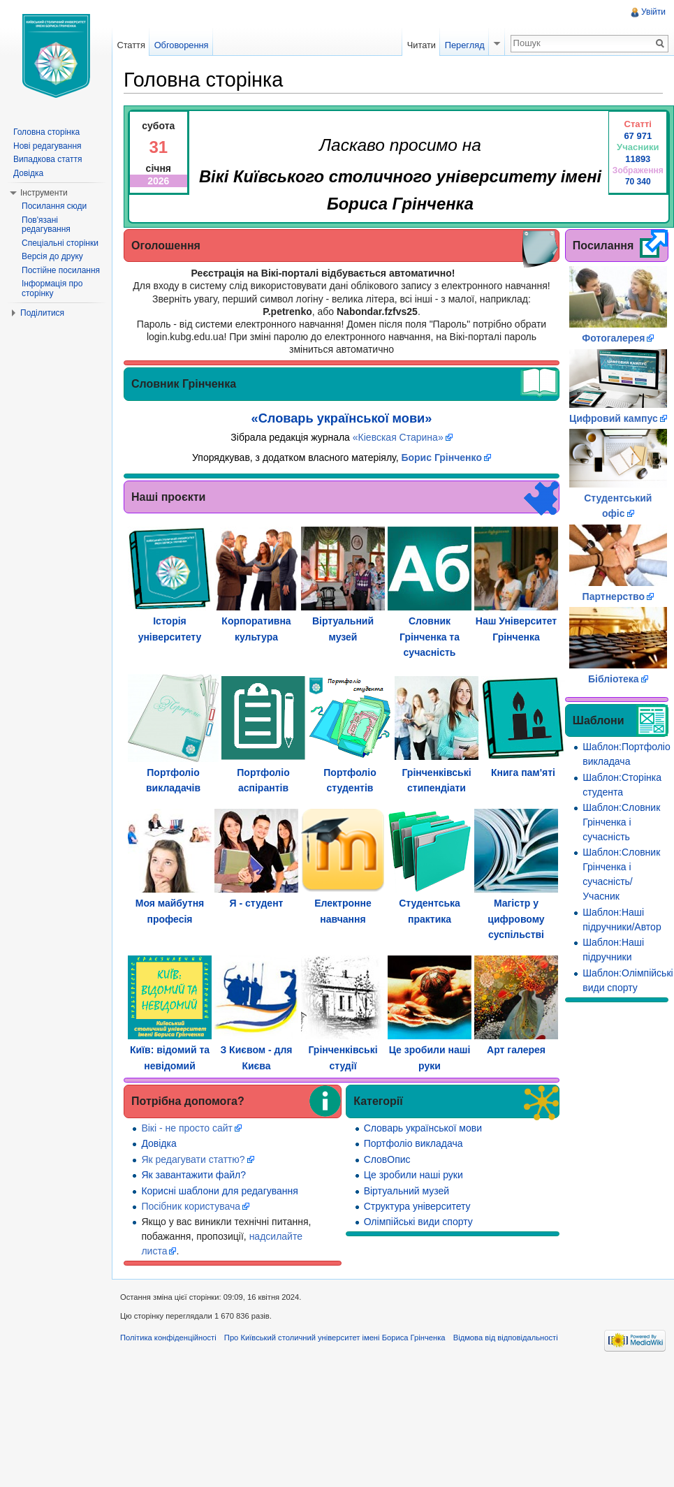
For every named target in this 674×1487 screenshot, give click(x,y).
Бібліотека (613, 678)
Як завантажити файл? (193, 1174)
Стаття (131, 45)
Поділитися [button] (42, 313)
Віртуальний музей (407, 1190)
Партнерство (614, 596)
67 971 (638, 136)
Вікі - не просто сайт (187, 1128)
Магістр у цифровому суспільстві (516, 919)
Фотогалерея (613, 338)
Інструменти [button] (44, 193)
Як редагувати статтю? (192, 1159)
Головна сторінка (46, 132)
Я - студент (257, 903)
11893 (637, 159)
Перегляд (465, 45)
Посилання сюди (54, 206)
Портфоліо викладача (413, 1143)
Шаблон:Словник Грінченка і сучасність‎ (621, 822)
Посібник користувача (190, 1206)
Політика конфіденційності (168, 1337)
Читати (421, 45)
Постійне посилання (61, 270)
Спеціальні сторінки (60, 243)
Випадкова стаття (47, 159)
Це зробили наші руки (413, 1174)
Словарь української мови (423, 1128)
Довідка (158, 1143)
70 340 (638, 181)
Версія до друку (52, 256)
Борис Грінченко (441, 457)
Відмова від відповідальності (505, 1337)
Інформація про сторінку (52, 288)
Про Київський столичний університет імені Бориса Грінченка (335, 1337)
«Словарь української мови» (341, 418)
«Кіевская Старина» (398, 437)
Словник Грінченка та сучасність (430, 636)
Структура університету (417, 1206)
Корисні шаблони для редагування (219, 1190)
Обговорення (181, 45)
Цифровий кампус (613, 418)
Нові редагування (47, 146)
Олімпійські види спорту (418, 1221)
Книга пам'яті (523, 772)
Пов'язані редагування (46, 225)
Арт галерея (516, 1049)
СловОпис (387, 1159)
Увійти (653, 12)
